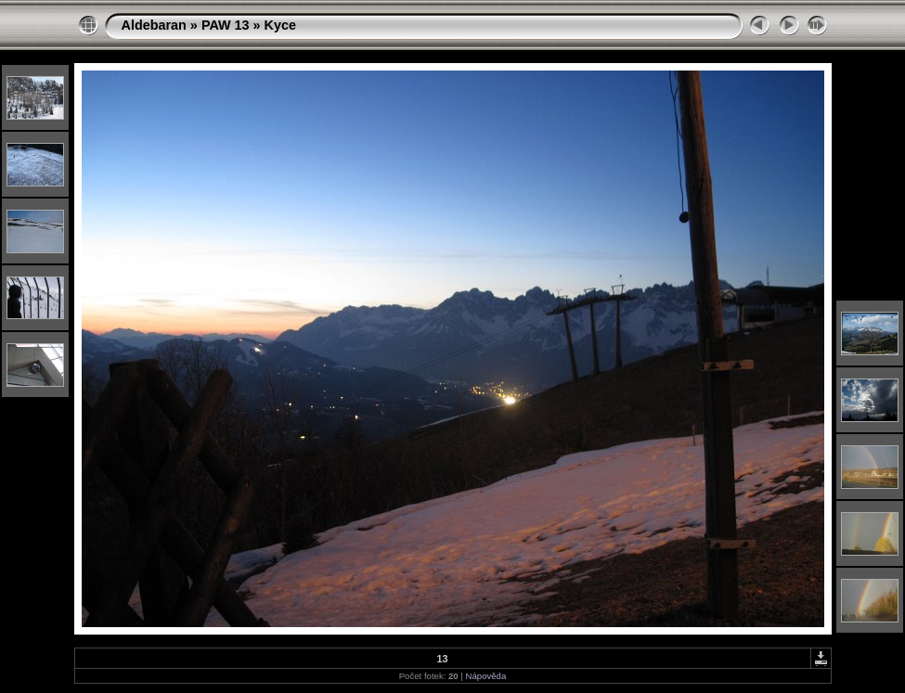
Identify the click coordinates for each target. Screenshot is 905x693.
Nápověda (486, 676)
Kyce (280, 25)
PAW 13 (225, 25)
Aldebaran (154, 25)
